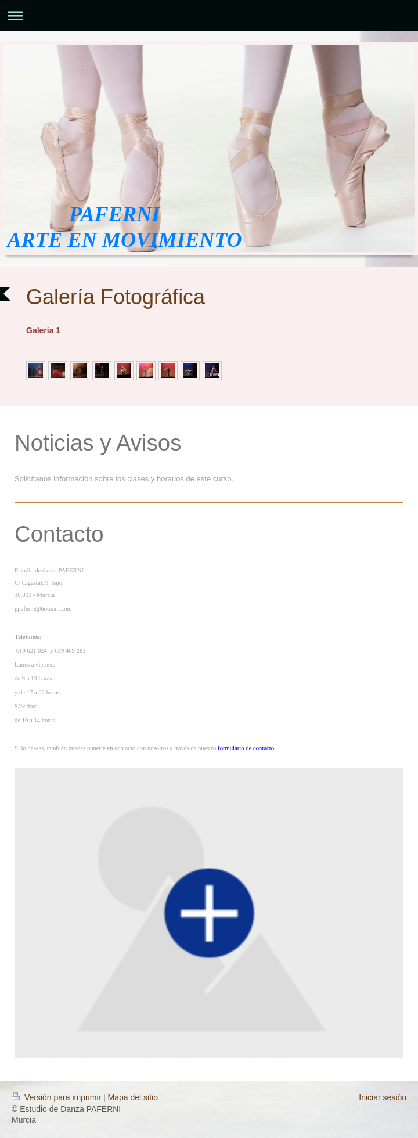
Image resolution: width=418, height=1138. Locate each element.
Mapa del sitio (133, 1097)
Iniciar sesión (382, 1097)
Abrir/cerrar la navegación (209, 15)
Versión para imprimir (57, 1097)
